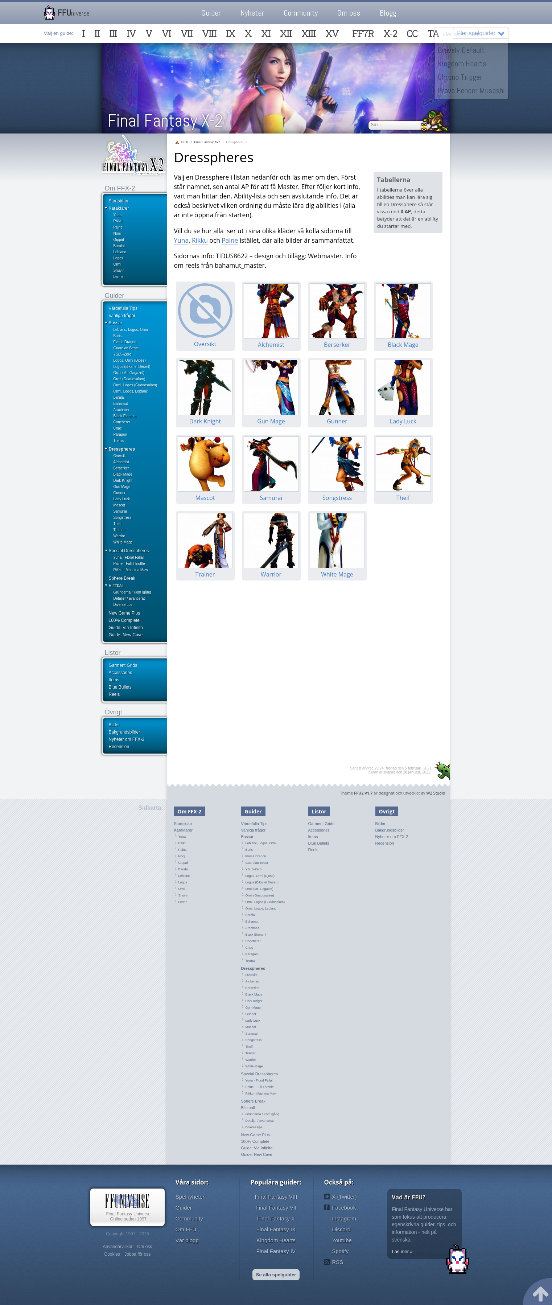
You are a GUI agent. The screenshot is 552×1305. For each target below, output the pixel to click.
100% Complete (124, 620)
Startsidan (118, 201)
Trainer (119, 530)
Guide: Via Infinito (126, 627)
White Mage (123, 542)
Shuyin (119, 270)
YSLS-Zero (122, 354)
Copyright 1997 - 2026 (127, 1233)
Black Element (125, 416)
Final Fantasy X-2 (165, 121)
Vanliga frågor (122, 315)
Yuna (118, 215)
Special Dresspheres (129, 550)
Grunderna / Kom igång (132, 592)
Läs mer (400, 1251)
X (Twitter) (344, 1197)
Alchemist (121, 462)
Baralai (119, 246)
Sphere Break (122, 578)
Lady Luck (122, 499)
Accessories (120, 672)
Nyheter (252, 13)
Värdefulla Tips (123, 308)
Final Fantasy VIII (276, 1197)
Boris (118, 336)
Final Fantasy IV (276, 1251)
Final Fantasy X (276, 1218)
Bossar (115, 322)
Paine (118, 227)
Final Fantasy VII (276, 1208)
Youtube (342, 1240)
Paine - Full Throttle (129, 564)
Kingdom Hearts (276, 1240)
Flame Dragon (125, 342)
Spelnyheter (190, 1197)
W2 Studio (435, 793)
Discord (341, 1229)
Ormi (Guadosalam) (129, 379)
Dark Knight (123, 481)
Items (114, 679)
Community (301, 13)
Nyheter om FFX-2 (127, 739)
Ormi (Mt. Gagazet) (129, 373)
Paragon (120, 434)
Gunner (119, 493)
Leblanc (120, 252)
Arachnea (121, 410)
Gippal (119, 240)
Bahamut (121, 404)
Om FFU (186, 1229)
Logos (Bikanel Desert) (132, 367)
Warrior (119, 536)
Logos (118, 258)
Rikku (118, 221)
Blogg (388, 13)
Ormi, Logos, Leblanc (131, 391)
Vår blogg (187, 1240)
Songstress (123, 518)
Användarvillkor (117, 1246)
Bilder (114, 724)
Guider (211, 13)
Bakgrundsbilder (124, 732)
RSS (337, 1262)
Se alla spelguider (276, 1274)
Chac (118, 428)
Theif (117, 524)
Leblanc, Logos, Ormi (131, 330)
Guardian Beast (126, 348)
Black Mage (123, 474)
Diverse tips (123, 605)
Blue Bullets (120, 687)
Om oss (348, 13)
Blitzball (116, 585)
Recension (119, 746)
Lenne (119, 277)
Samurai (120, 511)
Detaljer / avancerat (129, 598)
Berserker (121, 468)
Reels (114, 694)
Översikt (120, 456)
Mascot (119, 505)
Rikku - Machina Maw (131, 570)
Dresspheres (122, 449)
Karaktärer (119, 208)
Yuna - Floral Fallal (129, 557)
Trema (119, 441)
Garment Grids (123, 665)
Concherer (122, 422)
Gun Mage (122, 487)
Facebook (344, 1208)
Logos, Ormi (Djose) (130, 360)
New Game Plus (124, 613)
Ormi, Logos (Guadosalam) (135, 385)
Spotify (340, 1251)
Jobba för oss (137, 1254)
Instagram (344, 1218)
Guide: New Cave (126, 634)
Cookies (112, 1254)
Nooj (117, 233)
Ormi (117, 264)
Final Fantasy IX (276, 1229)
